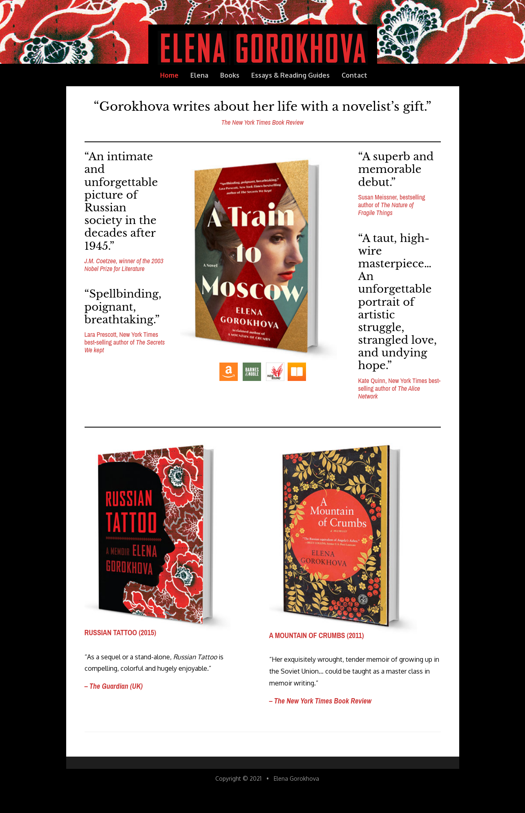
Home (169, 75)
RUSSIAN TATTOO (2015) (120, 632)
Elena (199, 75)
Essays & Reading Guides (290, 75)
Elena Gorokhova (296, 778)
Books (229, 75)
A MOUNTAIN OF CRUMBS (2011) (316, 635)
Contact (354, 75)
